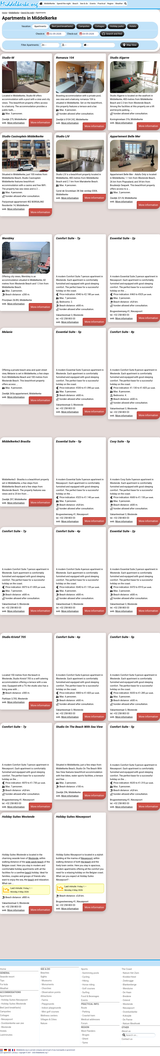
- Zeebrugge (128, 980)
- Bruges (85, 1035)
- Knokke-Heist (129, 977)
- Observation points (51, 992)
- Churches (46, 988)
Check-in (40, 34)
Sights (44, 976)
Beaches (45, 973)
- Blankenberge (129, 984)
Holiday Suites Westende (18, 816)
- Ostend (126, 1000)
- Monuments (47, 984)
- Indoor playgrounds (51, 1008)
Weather (119, 3)
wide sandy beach (34, 862)
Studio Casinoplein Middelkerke (22, 136)
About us (126, 1031)
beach (28, 872)
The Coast (127, 969)
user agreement (5, 1053)
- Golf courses (88, 988)
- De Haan (126, 992)
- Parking (85, 1011)
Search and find (112, 33)
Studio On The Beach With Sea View (79, 727)
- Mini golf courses (50, 1011)
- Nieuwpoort (6, 1019)
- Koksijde (126, 1015)
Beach (75, 3)
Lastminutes (6, 1035)
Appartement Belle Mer (125, 136)
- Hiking (85, 980)
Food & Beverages (90, 996)
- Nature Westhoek (131, 1023)
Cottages (99, 26)
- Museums (46, 980)
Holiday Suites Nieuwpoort (73, 816)
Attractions (46, 996)
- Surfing (85, 992)
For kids (4, 984)
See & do (84, 3)
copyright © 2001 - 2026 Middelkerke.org (33, 1053)
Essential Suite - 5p (68, 332)
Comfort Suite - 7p (68, 238)
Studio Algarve (119, 57)
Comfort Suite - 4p (68, 531)
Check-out (72, 34)
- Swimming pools (90, 973)
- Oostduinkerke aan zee (12, 1023)
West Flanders (88, 1031)
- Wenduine (127, 988)
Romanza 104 (65, 57)
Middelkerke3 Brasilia (16, 441)
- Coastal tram (88, 1015)
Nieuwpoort (87, 858)
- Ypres (84, 1042)
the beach (86, 862)
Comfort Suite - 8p (122, 332)
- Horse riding (88, 984)
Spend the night (64, 3)
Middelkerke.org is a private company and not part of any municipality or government (45, 1050)
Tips (2, 980)
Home (3, 969)
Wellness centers (49, 1015)
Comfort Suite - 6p (68, 637)
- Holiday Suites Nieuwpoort (14, 1000)
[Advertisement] (80, 225)
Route (84, 1008)
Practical (101, 3)
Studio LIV (62, 136)
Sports (84, 969)
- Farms (44, 1000)
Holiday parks (117, 26)
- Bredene (126, 996)
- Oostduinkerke (129, 1012)
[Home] (41, 3)
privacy (15, 1053)
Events (93, 3)
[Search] (125, 3)
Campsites (84, 26)
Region (110, 3)
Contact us (127, 1039)
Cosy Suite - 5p (120, 441)
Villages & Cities (49, 1019)
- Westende (5, 1027)
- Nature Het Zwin (130, 973)
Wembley (8, 238)
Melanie (7, 332)
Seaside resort (7, 976)
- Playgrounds (47, 1004)
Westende (33, 858)
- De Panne (127, 1019)
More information (16, 123)
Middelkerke (49, 3)
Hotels (133, 26)
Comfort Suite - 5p (122, 637)
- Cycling (85, 977)
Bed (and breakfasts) (62, 26)
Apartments (40, 26)
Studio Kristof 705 (14, 637)
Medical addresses (90, 1019)
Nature (44, 1023)
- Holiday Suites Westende (13, 1003)
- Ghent (84, 1038)
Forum (84, 1023)
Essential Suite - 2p (122, 238)
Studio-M (8, 57)
